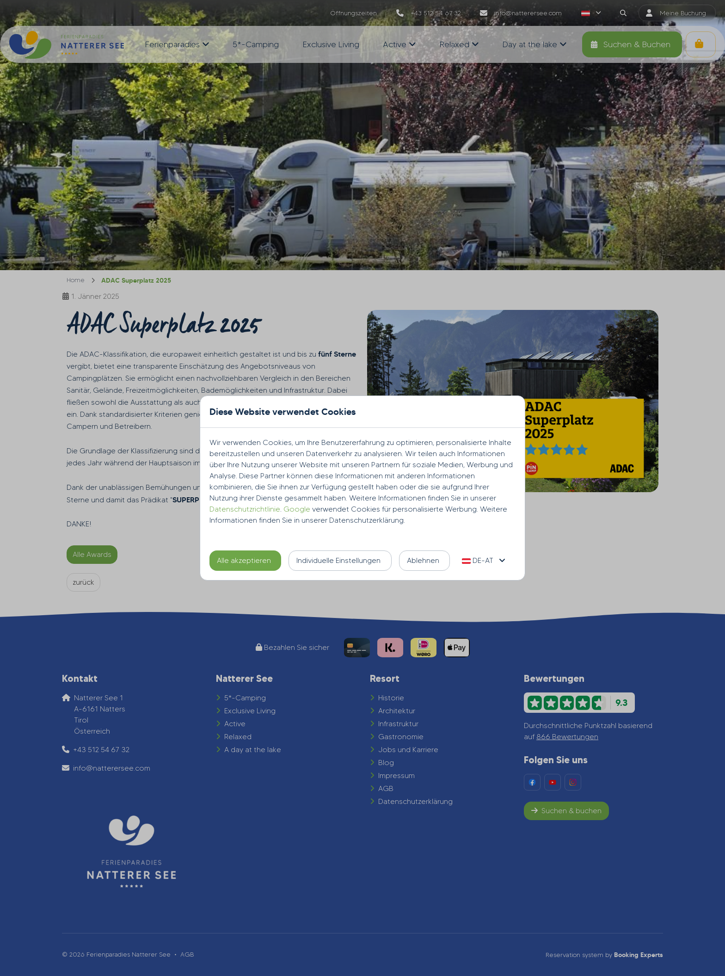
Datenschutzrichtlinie (244, 509)
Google (296, 509)
